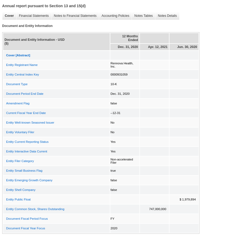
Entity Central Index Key (22, 74)
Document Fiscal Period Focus (27, 218)
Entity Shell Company (20, 189)
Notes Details (166, 16)
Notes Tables (142, 16)
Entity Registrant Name (22, 64)
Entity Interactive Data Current (26, 151)
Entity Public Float (18, 199)
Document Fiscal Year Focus (25, 228)
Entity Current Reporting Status (27, 141)
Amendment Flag (18, 103)
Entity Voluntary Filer (20, 132)
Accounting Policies (114, 16)
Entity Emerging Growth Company (29, 180)
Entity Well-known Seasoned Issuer (30, 122)
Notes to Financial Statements (73, 16)
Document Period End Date (24, 93)
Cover (8, 16)
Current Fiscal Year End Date (26, 113)
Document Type (16, 84)
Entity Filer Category (20, 161)
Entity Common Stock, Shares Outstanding (35, 209)
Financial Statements (32, 16)
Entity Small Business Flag (24, 170)
